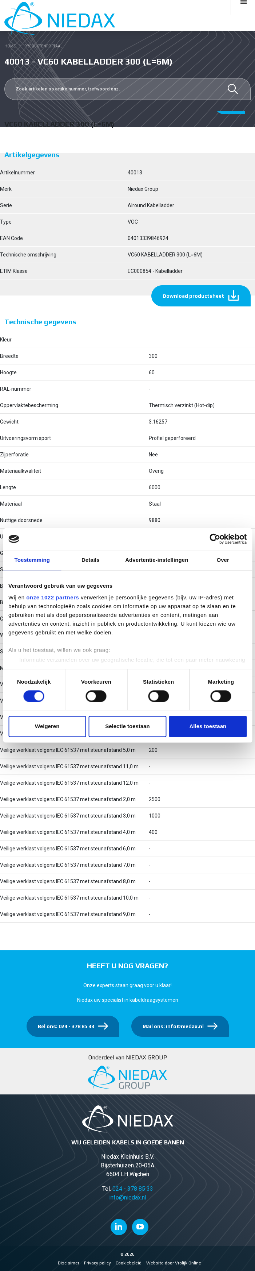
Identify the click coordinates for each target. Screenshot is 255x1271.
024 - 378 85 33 (132, 1188)
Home (10, 46)
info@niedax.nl (127, 1197)
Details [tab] (90, 560)
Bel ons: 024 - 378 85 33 (66, 1026)
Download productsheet (193, 296)
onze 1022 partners (52, 597)
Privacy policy (97, 1263)
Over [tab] (222, 560)
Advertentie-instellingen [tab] (156, 560)
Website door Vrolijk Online (173, 1263)
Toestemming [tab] (32, 560)
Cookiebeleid (129, 1263)
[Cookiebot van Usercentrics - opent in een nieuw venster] (215, 538)
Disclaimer (68, 1263)
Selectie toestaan (127, 726)
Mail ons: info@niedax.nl (173, 1026)
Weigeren (47, 726)
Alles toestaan (207, 726)
